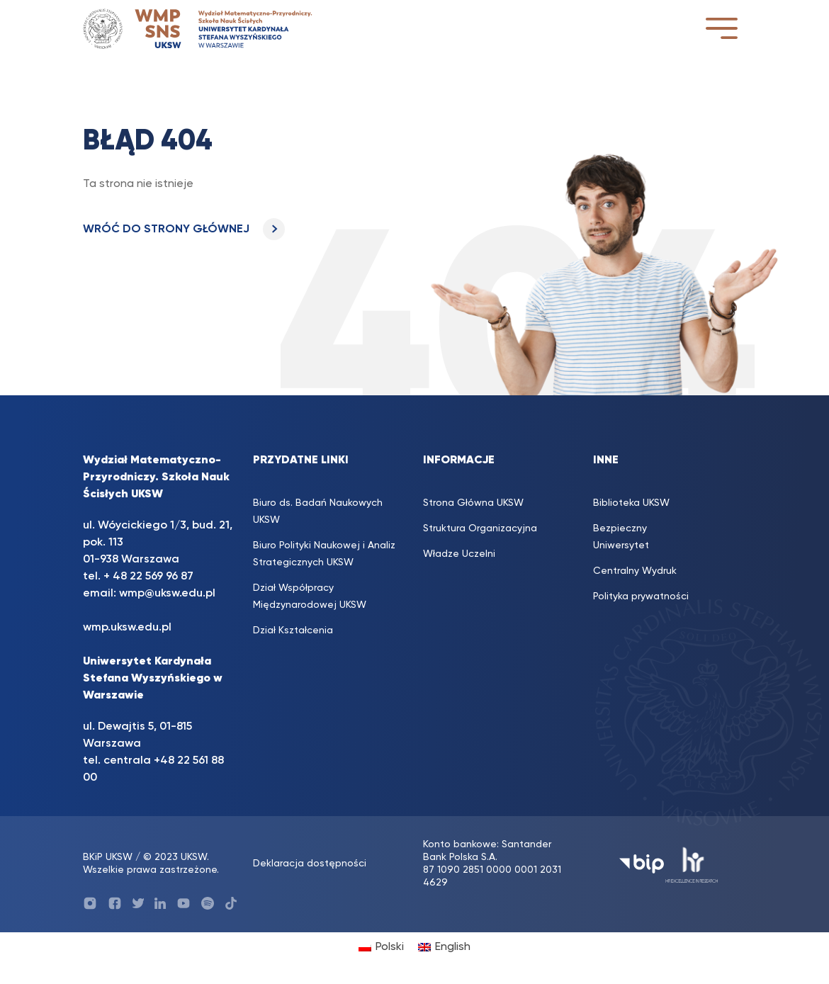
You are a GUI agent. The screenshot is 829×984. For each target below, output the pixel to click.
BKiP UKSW (107, 857)
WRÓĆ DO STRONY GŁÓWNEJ (184, 229)
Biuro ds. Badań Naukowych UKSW (318, 511)
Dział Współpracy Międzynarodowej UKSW (309, 596)
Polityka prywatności (641, 596)
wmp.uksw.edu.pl (127, 627)
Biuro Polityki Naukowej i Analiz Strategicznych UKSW (324, 554)
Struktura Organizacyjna (480, 528)
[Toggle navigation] (721, 28)
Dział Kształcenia (293, 630)
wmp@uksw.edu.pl (167, 593)
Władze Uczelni (459, 554)
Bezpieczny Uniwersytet (621, 537)
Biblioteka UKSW (631, 503)
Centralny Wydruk (635, 571)
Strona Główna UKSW (473, 503)
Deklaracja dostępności (309, 864)
